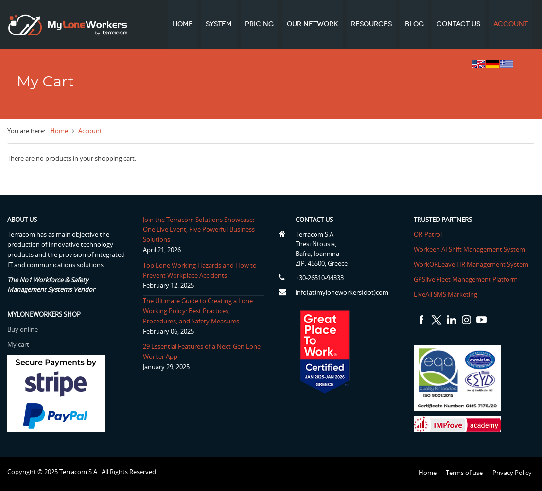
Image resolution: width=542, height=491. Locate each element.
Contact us (459, 24)
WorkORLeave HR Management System (471, 264)
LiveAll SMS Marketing (446, 294)
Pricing (260, 24)
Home (185, 24)
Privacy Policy (512, 472)
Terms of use (464, 472)
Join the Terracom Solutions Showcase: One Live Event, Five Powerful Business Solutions (198, 229)
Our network (313, 24)
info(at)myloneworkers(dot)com (342, 292)
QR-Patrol (428, 234)
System (221, 24)
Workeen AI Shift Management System (469, 249)
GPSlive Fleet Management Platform (466, 279)
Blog (414, 24)
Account (510, 24)
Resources (372, 24)
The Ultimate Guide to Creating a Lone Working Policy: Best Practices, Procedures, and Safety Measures (197, 310)
